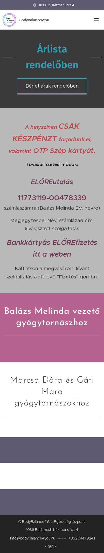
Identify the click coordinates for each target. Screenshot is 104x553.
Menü (96, 20)
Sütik (52, 546)
